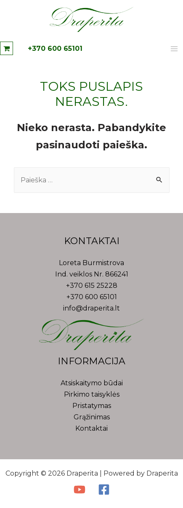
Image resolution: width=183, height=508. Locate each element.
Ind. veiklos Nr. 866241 (91, 274)
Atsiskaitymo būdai (92, 383)
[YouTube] (79, 489)
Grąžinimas (92, 417)
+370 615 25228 (91, 286)
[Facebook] (104, 489)
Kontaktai (91, 428)
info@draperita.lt (91, 308)
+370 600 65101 (55, 49)
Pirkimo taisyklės (91, 394)
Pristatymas (91, 406)
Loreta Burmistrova (91, 263)
